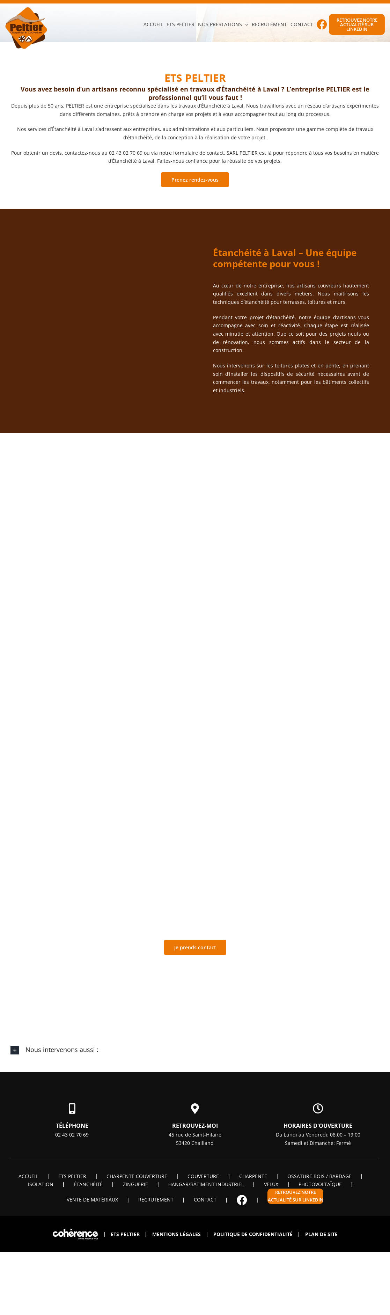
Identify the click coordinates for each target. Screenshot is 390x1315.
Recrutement (156, 1199)
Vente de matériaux (92, 1199)
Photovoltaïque (320, 1184)
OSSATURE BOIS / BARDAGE (319, 1176)
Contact (205, 1199)
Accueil (28, 1176)
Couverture (203, 1176)
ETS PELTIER (72, 1176)
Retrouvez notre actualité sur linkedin (295, 1196)
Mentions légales (176, 1234)
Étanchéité (88, 1184)
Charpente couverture (136, 1176)
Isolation (40, 1184)
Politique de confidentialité (253, 1234)
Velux (271, 1184)
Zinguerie (135, 1184)
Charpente (253, 1176)
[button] (195, 1050)
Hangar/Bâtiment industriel (206, 1184)
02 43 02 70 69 (72, 1134)
